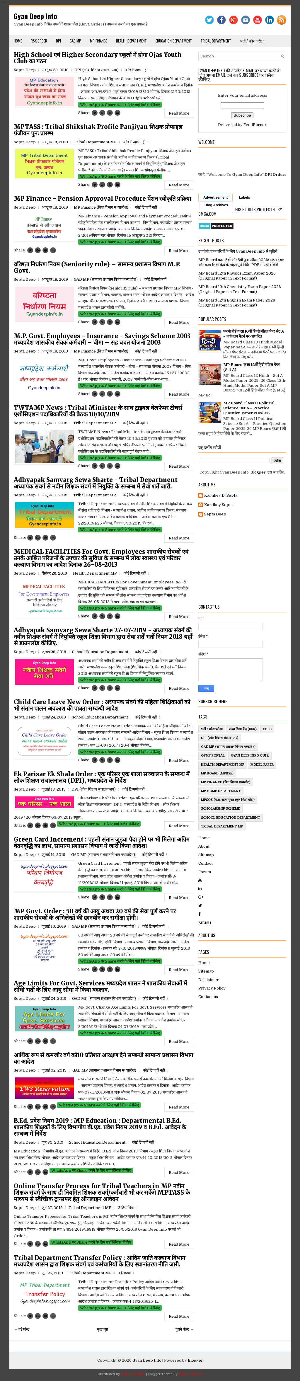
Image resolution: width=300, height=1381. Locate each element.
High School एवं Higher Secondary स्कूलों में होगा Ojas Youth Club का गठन (98, 58)
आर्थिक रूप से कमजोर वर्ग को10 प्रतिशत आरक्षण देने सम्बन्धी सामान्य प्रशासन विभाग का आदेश (103, 1058)
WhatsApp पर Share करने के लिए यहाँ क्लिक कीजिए (120, 105)
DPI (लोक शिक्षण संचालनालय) (96, 70)
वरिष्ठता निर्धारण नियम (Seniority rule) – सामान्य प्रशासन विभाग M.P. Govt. (97, 267)
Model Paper (262, 765)
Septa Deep (215, 514)
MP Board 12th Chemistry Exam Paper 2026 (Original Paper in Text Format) (239, 289)
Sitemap (206, 855)
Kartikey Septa (218, 505)
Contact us (208, 997)
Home (18, 41)
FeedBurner (255, 124)
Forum (204, 872)
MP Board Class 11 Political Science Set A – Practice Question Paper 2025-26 (249, 408)
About (203, 846)
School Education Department (100, 652)
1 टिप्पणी (124, 1273)
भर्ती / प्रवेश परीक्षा (252, 41)
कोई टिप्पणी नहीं (136, 70)
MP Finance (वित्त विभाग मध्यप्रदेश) (101, 207)
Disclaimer (208, 980)
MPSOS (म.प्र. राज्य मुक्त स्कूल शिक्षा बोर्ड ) (228, 800)
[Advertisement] (242, 560)
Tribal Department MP (95, 142)
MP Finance (98, 41)
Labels (244, 197)
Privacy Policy (212, 988)
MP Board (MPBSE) (217, 773)
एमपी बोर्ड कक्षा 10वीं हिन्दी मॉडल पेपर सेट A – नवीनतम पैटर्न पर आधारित (253, 333)
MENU (204, 923)
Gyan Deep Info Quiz (250, 755)
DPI (58, 41)
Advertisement (215, 197)
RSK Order (39, 41)
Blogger (258, 472)
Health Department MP (95, 573)
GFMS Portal (213, 755)
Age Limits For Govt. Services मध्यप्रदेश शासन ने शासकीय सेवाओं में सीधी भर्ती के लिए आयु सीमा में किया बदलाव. (100, 986)
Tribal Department (216, 41)
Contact (205, 863)
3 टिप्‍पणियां (126, 1207)
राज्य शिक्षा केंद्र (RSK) (243, 729)
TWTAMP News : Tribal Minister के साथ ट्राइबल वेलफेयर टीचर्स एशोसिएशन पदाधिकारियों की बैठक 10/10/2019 (98, 411)
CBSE (267, 729)
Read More (179, 113)
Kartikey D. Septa (220, 495)
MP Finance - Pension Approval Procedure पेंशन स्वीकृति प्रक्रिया (102, 198)
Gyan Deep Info (35, 16)
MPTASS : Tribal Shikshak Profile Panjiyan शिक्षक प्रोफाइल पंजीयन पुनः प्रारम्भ (98, 130)
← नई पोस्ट (22, 1329)
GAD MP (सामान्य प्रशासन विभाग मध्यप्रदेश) (106, 279)
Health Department (131, 41)
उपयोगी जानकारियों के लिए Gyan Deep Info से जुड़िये (237, 251)
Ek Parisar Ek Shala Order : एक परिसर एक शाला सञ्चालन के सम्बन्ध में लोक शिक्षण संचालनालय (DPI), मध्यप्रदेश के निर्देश (102, 777)
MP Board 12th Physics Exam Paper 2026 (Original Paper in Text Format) (237, 275)
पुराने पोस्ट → (184, 1329)
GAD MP (75, 41)
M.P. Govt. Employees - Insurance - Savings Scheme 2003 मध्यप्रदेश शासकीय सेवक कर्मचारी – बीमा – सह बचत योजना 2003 (102, 339)
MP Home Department (221, 791)
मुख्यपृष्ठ (102, 1329)
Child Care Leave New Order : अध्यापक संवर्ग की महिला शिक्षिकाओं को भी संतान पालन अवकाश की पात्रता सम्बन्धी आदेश (102, 705)
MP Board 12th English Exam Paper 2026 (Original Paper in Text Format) (236, 302)
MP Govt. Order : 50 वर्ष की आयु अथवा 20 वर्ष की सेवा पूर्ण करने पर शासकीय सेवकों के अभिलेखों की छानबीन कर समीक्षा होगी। (95, 914)
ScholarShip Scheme (220, 808)
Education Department (174, 41)
